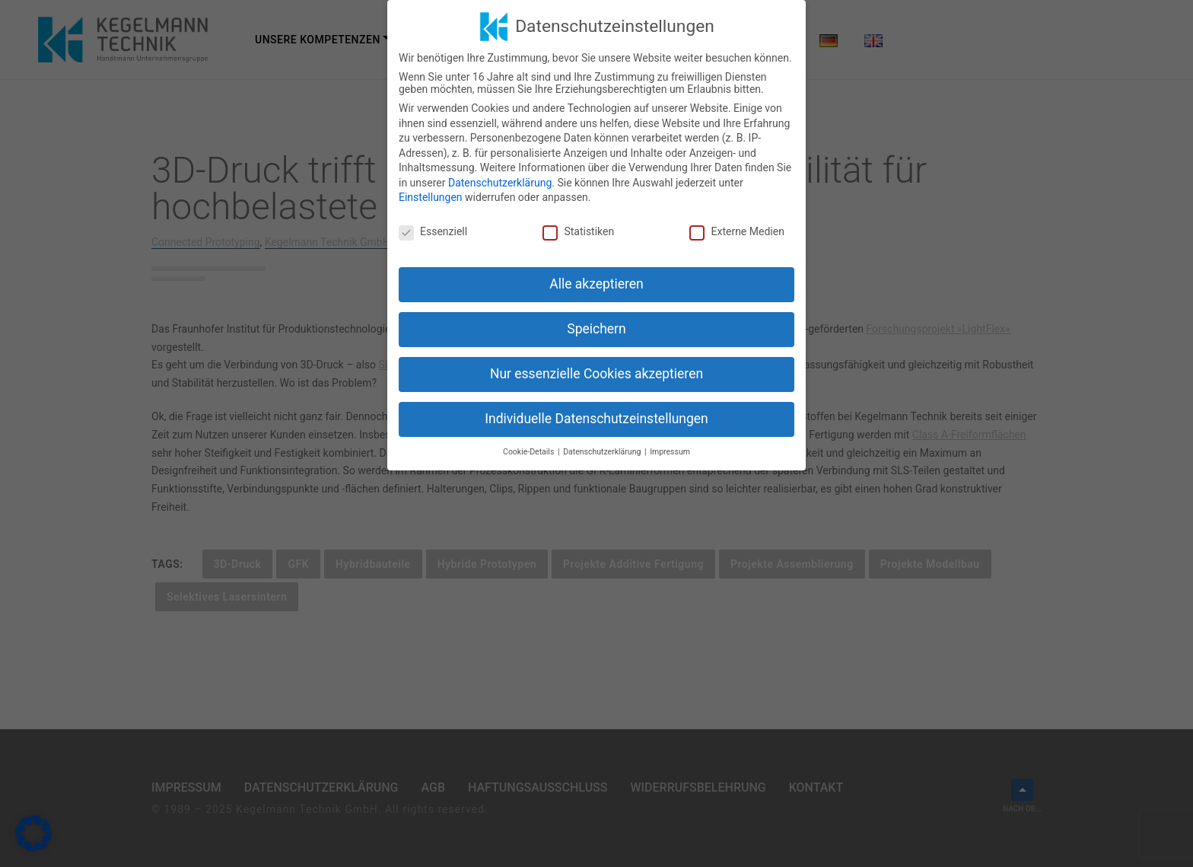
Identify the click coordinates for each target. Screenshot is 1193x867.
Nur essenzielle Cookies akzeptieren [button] (596, 373)
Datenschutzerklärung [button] (603, 452)
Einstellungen (431, 197)
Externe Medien (736, 231)
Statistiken (578, 231)
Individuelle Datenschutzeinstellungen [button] (596, 418)
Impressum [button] (670, 452)
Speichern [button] (596, 328)
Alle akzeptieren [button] (596, 284)
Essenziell (433, 231)
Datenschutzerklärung (500, 183)
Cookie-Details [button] (529, 452)
